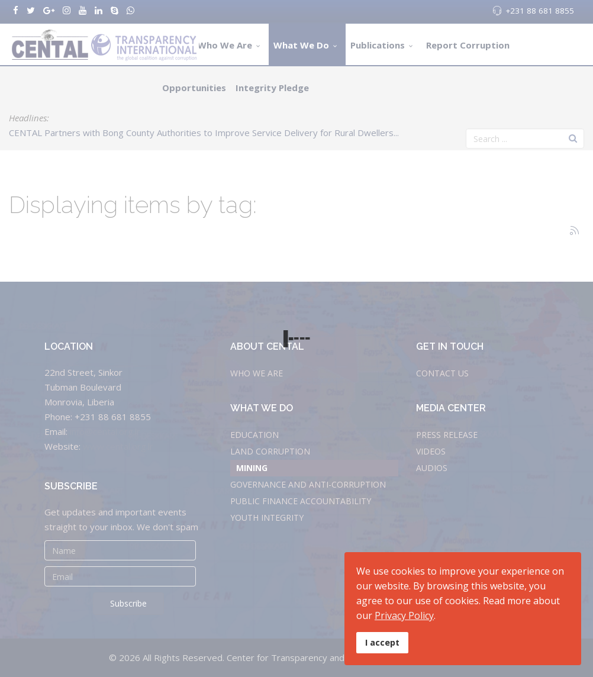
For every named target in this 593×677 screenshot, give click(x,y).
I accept (382, 642)
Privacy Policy (404, 615)
